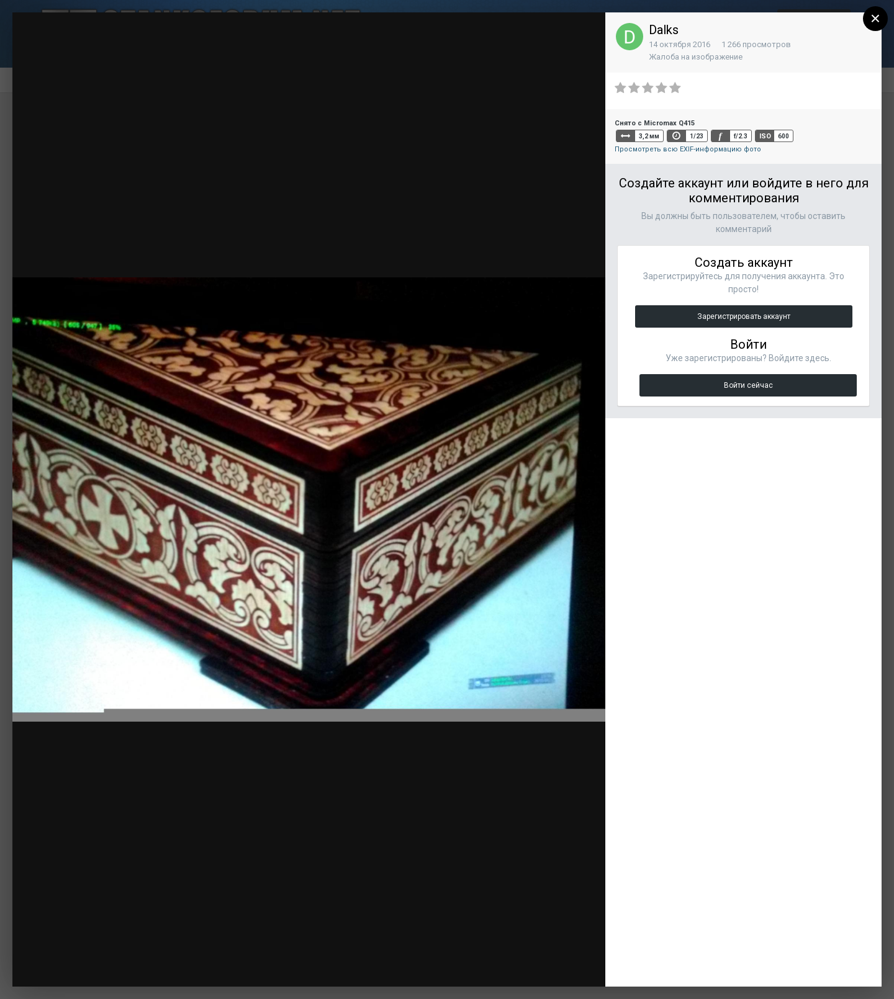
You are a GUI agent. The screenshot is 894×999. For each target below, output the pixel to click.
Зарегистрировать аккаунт (743, 316)
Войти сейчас (748, 385)
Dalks (664, 29)
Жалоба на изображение (696, 56)
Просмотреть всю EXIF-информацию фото (688, 149)
